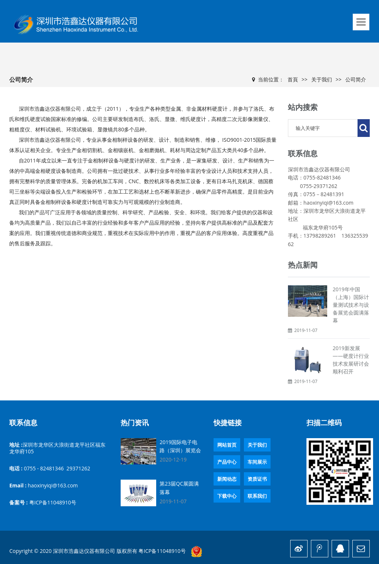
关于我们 (321, 79)
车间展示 (257, 462)
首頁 (293, 79)
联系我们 (257, 496)
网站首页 (227, 445)
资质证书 (257, 479)
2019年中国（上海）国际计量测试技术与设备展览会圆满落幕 (351, 305)
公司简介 (355, 79)
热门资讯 (135, 422)
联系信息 (23, 422)
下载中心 (227, 496)
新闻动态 (227, 479)
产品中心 (227, 462)
